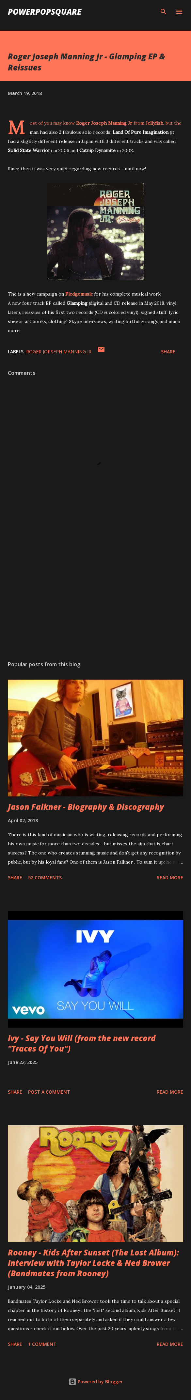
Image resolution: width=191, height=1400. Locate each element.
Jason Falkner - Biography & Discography (86, 806)
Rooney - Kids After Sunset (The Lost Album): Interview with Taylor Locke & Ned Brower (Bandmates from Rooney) (93, 1263)
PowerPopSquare (44, 11)
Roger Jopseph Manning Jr (58, 351)
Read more (170, 877)
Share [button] (168, 351)
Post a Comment (49, 1092)
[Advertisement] (95, 594)
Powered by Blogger (96, 1381)
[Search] (163, 12)
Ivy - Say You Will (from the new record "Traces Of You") (82, 1043)
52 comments (45, 877)
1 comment (42, 1344)
